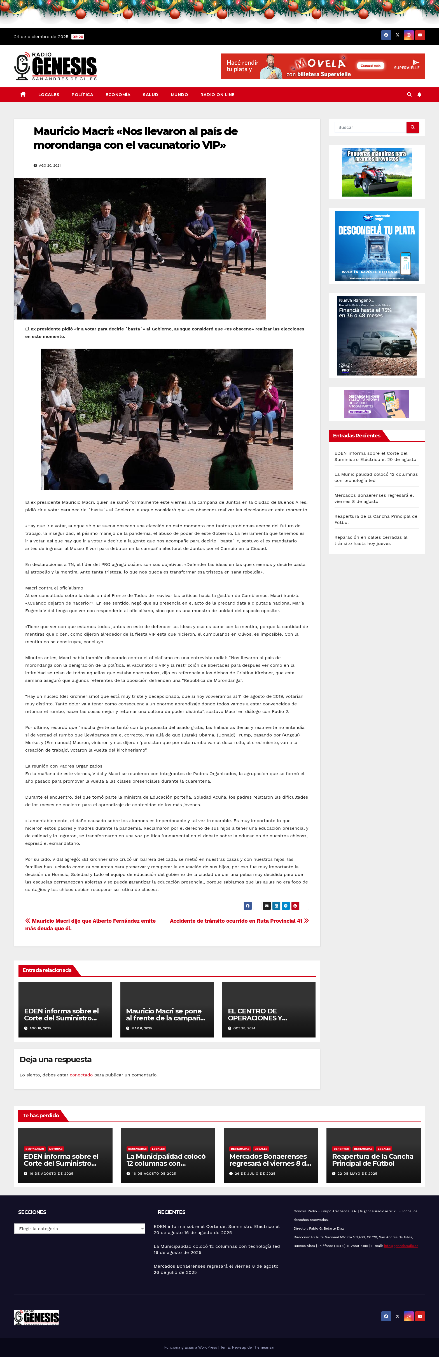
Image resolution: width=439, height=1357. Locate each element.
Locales (49, 94)
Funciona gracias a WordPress (191, 1347)
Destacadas (34, 1148)
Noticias (55, 1148)
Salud (150, 94)
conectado (81, 1075)
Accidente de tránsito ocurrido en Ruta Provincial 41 (239, 921)
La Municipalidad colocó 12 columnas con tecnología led (166, 1163)
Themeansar (264, 1347)
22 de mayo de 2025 (357, 1174)
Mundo (179, 94)
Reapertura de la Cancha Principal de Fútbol (372, 1159)
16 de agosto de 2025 (51, 1174)
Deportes (341, 1148)
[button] (409, 94)
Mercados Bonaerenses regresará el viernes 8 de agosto (269, 1163)
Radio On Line (217, 94)
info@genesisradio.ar (401, 1246)
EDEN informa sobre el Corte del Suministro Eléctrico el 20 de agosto (64, 1018)
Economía (118, 94)
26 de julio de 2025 (255, 1174)
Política (82, 94)
